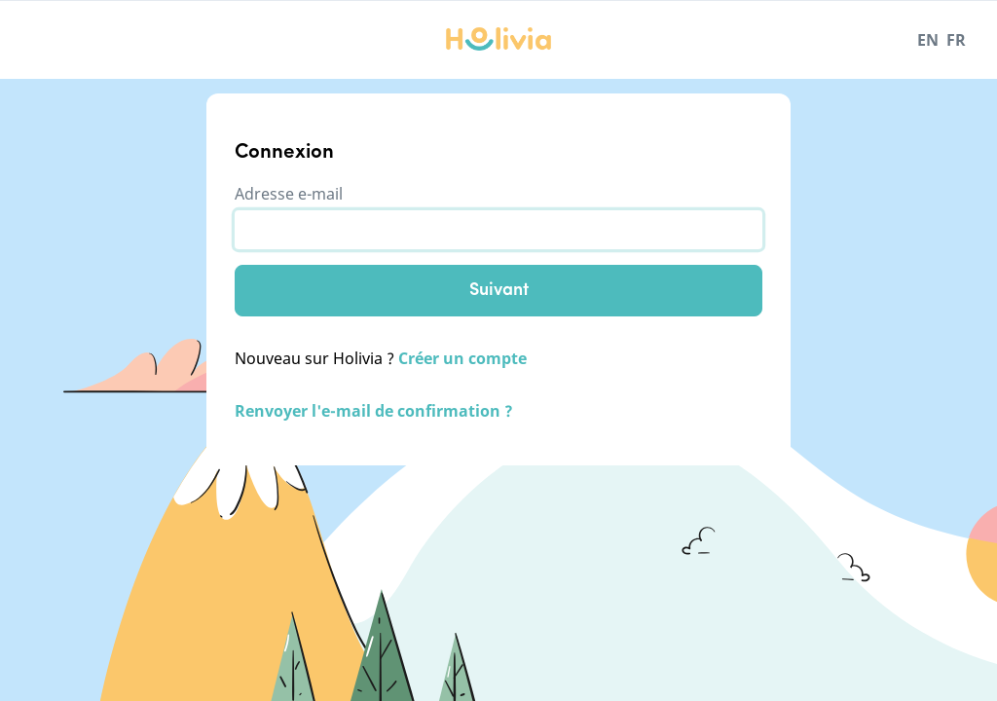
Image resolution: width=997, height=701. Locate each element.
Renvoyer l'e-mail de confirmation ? (374, 411)
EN (928, 40)
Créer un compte (462, 358)
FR (956, 40)
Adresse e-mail (289, 193)
